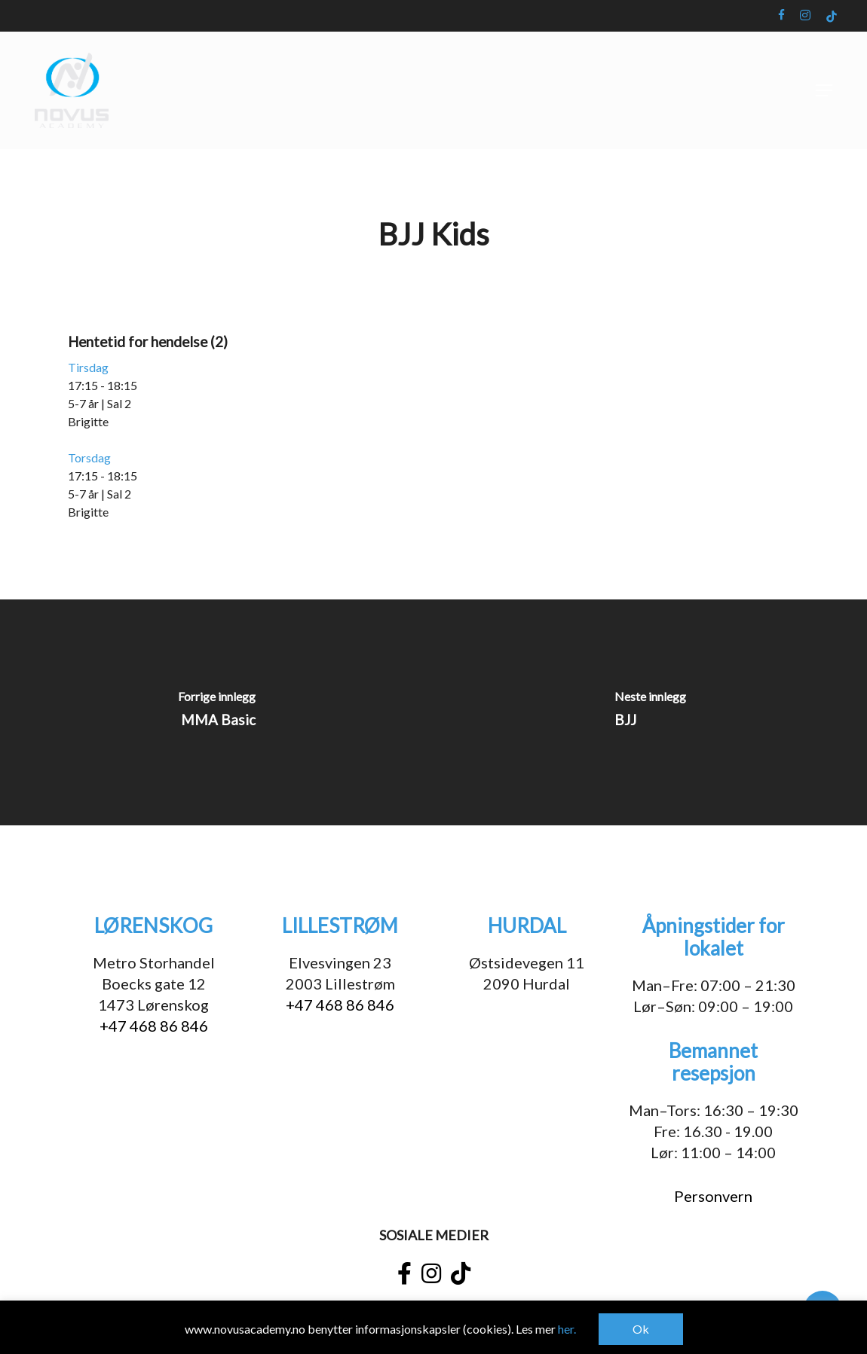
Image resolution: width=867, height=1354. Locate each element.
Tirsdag (88, 367)
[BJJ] (650, 712)
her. (567, 1329)
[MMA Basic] (217, 712)
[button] (824, 90)
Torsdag (89, 457)
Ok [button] (641, 1329)
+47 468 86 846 (154, 1026)
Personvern (713, 1196)
